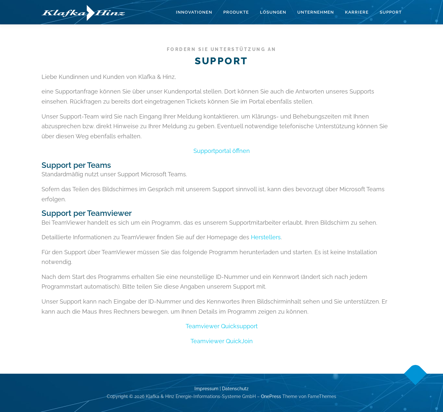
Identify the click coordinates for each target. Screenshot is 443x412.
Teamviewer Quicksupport (222, 326)
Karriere (357, 12)
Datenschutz (235, 388)
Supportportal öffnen (221, 150)
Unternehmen (315, 12)
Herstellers (266, 237)
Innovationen (194, 12)
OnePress (271, 396)
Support (391, 12)
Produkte (236, 12)
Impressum (206, 388)
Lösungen (273, 12)
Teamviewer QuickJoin (222, 341)
